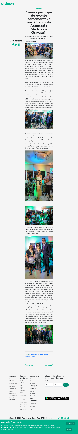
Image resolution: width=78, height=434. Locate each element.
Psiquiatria (23, 409)
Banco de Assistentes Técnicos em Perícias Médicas (13, 395)
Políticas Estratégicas (33, 385)
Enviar (66, 385)
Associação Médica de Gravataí (38, 355)
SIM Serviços (13, 384)
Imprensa (33, 409)
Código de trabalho (23, 382)
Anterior (29, 365)
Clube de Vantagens (12, 387)
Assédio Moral (22, 391)
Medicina (27, 357)
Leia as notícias (32, 392)
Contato (32, 406)
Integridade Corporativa (23, 401)
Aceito (69, 430)
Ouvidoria (33, 403)
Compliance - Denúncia (24, 406)
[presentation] (58, 392)
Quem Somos (32, 380)
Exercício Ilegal (22, 387)
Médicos (33, 357)
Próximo (49, 365)
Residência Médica (23, 396)
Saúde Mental (11, 380)
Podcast (32, 396)
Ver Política (70, 424)
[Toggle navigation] (74, 3)
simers (7, 3)
